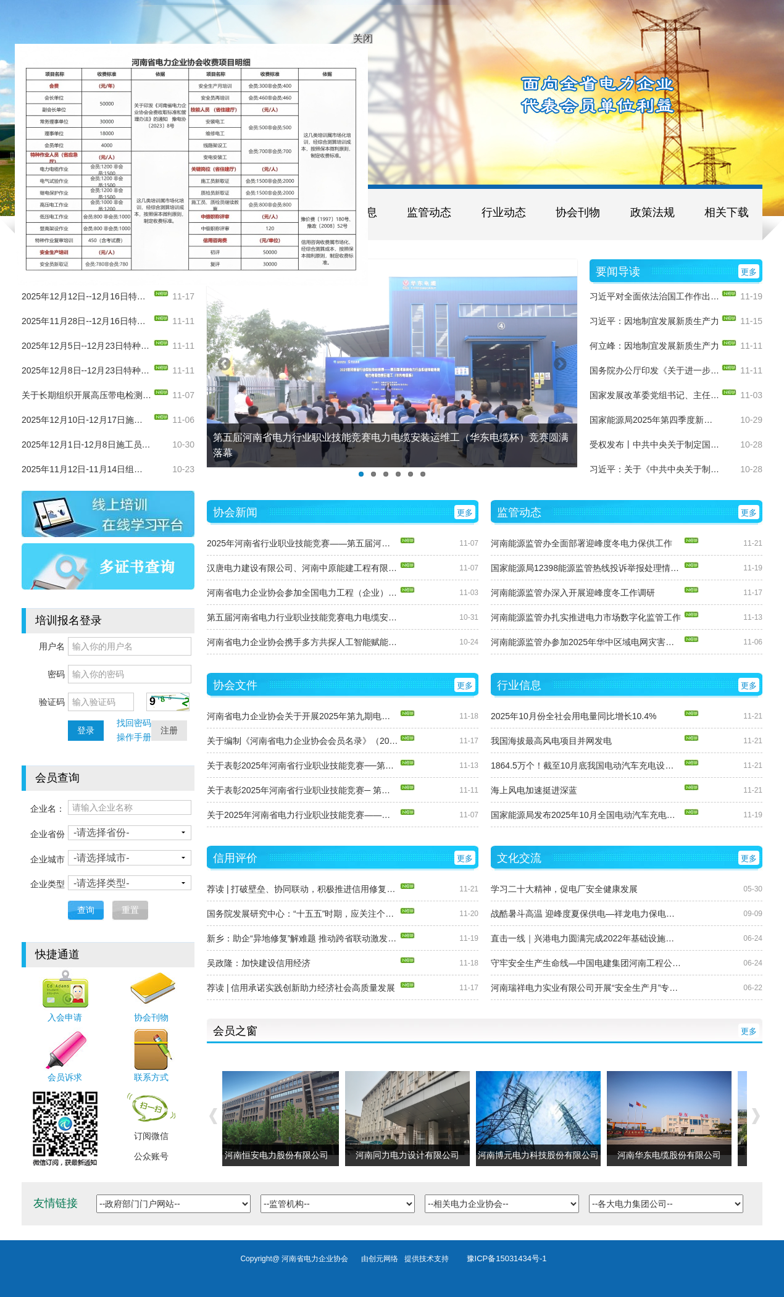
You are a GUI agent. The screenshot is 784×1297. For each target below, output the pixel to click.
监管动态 (429, 212)
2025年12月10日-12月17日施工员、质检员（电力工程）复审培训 (86, 420)
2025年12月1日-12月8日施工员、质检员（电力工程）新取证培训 (86, 444)
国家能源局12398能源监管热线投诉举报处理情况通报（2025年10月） (586, 568)
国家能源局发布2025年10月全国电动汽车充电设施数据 (586, 815)
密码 (56, 674)
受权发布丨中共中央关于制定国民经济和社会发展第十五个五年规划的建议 (654, 444)
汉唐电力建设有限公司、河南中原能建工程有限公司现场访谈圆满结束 (302, 568)
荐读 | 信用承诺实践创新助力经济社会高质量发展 (301, 988)
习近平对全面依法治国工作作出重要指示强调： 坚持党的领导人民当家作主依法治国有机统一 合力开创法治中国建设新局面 (654, 296)
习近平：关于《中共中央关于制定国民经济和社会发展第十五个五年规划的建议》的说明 (654, 469)
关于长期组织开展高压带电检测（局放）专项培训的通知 (86, 395)
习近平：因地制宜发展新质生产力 (654, 321)
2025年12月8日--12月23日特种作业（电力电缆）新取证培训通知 (86, 370)
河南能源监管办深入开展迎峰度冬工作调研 (573, 593)
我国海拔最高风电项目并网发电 (551, 741)
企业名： (47, 809)
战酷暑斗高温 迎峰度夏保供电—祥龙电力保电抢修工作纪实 (586, 914)
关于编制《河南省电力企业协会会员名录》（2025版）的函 (302, 741)
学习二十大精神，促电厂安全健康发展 (564, 889)
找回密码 (134, 723)
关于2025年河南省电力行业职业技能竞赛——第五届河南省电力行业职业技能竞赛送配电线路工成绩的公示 (302, 815)
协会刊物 (578, 212)
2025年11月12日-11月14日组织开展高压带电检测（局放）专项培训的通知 (86, 469)
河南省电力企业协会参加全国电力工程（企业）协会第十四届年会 (302, 593)
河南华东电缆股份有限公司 (672, 1155)
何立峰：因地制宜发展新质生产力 (654, 346)
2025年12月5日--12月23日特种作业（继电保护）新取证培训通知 (86, 346)
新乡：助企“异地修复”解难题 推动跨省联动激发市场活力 (302, 938)
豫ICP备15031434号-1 (507, 1258)
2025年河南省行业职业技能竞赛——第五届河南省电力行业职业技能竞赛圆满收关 (302, 543)
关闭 (359, 31)
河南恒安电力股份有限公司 (280, 1155)
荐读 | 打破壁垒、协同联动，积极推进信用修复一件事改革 (302, 889)
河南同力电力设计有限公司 (410, 1155)
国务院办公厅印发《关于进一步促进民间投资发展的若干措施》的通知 (654, 370)
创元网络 (386, 1258)
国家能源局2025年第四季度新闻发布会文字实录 (654, 420)
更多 (749, 272)
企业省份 (47, 834)
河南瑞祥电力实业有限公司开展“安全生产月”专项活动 (586, 988)
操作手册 (134, 737)
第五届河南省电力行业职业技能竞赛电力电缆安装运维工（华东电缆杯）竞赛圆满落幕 (302, 617)
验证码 (52, 702)
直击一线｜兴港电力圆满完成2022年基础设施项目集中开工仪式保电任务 (586, 938)
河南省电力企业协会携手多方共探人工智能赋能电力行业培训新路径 (302, 642)
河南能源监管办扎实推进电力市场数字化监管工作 (586, 617)
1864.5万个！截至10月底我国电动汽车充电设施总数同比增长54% (586, 765)
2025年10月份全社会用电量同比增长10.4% (573, 716)
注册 (169, 730)
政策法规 (652, 212)
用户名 (52, 646)
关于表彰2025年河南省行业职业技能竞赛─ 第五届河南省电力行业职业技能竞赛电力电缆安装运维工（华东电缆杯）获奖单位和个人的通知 (302, 790)
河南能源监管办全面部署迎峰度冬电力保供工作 (581, 543)
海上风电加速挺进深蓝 (534, 790)
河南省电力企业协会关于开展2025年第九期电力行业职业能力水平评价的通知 (302, 716)
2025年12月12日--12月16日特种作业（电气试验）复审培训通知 (86, 296)
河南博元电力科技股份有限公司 (541, 1155)
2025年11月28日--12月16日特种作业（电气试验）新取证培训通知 (86, 321)
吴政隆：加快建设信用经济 (259, 963)
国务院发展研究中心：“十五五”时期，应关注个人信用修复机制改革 (302, 914)
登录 (85, 730)
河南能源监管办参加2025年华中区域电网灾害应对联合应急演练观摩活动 (586, 642)
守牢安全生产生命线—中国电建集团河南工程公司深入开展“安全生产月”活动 (586, 963)
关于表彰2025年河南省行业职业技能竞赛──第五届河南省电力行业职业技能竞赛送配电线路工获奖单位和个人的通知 (302, 765)
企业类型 (47, 884)
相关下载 (726, 212)
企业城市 (47, 859)
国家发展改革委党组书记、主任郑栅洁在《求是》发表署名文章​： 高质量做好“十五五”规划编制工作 (654, 395)
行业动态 (504, 212)
